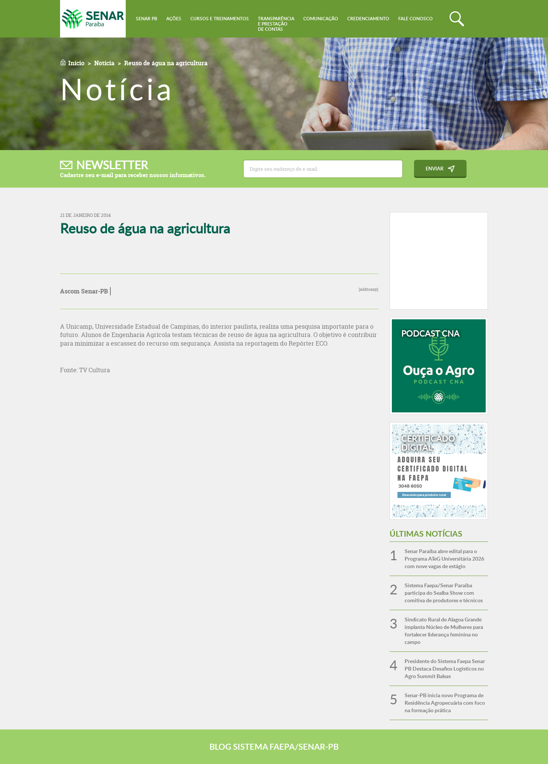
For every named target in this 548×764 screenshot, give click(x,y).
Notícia (104, 63)
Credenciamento (368, 18)
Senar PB (146, 18)
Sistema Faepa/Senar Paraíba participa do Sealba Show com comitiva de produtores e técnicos (444, 593)
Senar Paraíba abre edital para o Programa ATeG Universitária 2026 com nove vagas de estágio (444, 558)
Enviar (434, 168)
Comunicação (320, 18)
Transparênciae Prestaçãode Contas (276, 23)
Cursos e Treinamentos (219, 18)
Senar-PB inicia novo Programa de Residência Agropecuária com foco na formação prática (445, 703)
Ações (173, 18)
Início (76, 63)
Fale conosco (415, 18)
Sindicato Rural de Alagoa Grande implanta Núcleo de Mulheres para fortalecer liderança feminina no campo (444, 630)
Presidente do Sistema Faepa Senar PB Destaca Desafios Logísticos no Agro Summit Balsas (445, 668)
